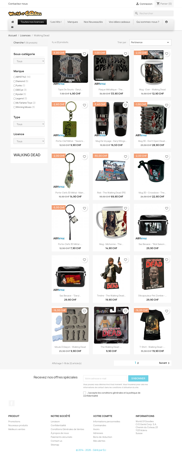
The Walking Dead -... (111, 347)
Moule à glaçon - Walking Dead (70, 347)
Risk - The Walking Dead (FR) (111, 192)
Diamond (22, 81)
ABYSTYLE (23, 76)
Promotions (14, 421)
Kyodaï (21, 94)
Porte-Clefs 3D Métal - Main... (70, 192)
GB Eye (21, 89)
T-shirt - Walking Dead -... (152, 347)
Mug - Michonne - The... (111, 244)
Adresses (98, 433)
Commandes (99, 425)
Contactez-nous (18, 3)
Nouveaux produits (18, 425)
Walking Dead (27, 154)
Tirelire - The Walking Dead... (111, 295)
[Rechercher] (154, 13)
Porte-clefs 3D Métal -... (70, 244)
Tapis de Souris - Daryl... (70, 89)
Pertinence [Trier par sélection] (150, 42)
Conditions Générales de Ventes (67, 429)
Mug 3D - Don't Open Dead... (152, 141)
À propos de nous (60, 433)
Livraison (55, 421)
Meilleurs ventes (16, 429)
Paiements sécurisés (61, 437)
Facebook (12, 403)
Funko (20, 85)
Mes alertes (99, 440)
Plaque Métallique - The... (111, 89)
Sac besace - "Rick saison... (152, 244)
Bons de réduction (102, 437)
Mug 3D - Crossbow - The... (152, 192)
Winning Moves (25, 107)
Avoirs (96, 429)
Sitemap (55, 444)
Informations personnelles (106, 421)
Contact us (56, 440)
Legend (21, 98)
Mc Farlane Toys (26, 102)
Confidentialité (58, 425)
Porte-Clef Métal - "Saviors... (70, 141)
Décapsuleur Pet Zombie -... (152, 295)
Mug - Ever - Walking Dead (152, 89)
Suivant (165, 363)
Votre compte (102, 416)
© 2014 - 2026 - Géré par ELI (91, 450)
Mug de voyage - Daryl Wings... (111, 141)
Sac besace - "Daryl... (70, 295)
